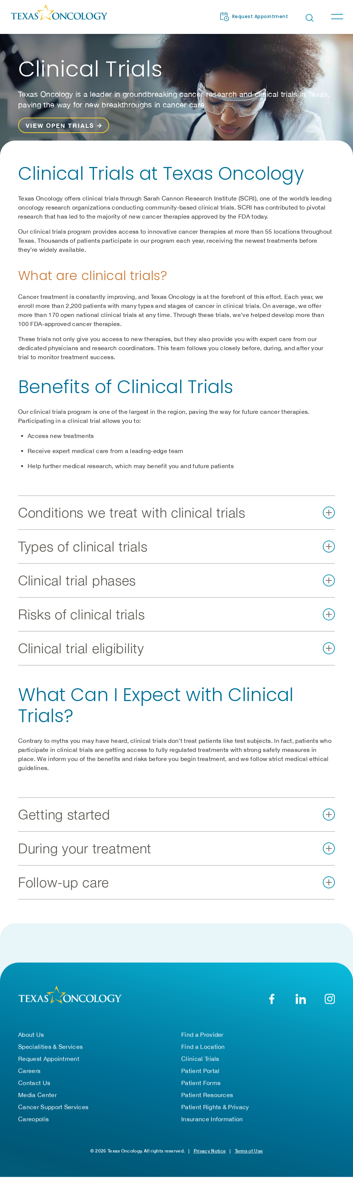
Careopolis (33, 1119)
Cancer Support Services (53, 1107)
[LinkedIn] (301, 999)
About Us (31, 1034)
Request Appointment (48, 1058)
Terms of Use (249, 1151)
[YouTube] (330, 999)
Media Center (37, 1095)
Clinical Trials (200, 1058)
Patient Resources (207, 1095)
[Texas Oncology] (59, 16)
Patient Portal (200, 1070)
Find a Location (203, 1046)
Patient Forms (200, 1082)
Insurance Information (212, 1119)
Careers (29, 1070)
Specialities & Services (50, 1046)
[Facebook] (272, 999)
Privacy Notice (210, 1151)
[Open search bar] (309, 18)
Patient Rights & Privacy (215, 1107)
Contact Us (34, 1082)
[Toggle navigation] (336, 16)
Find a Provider (202, 1034)
